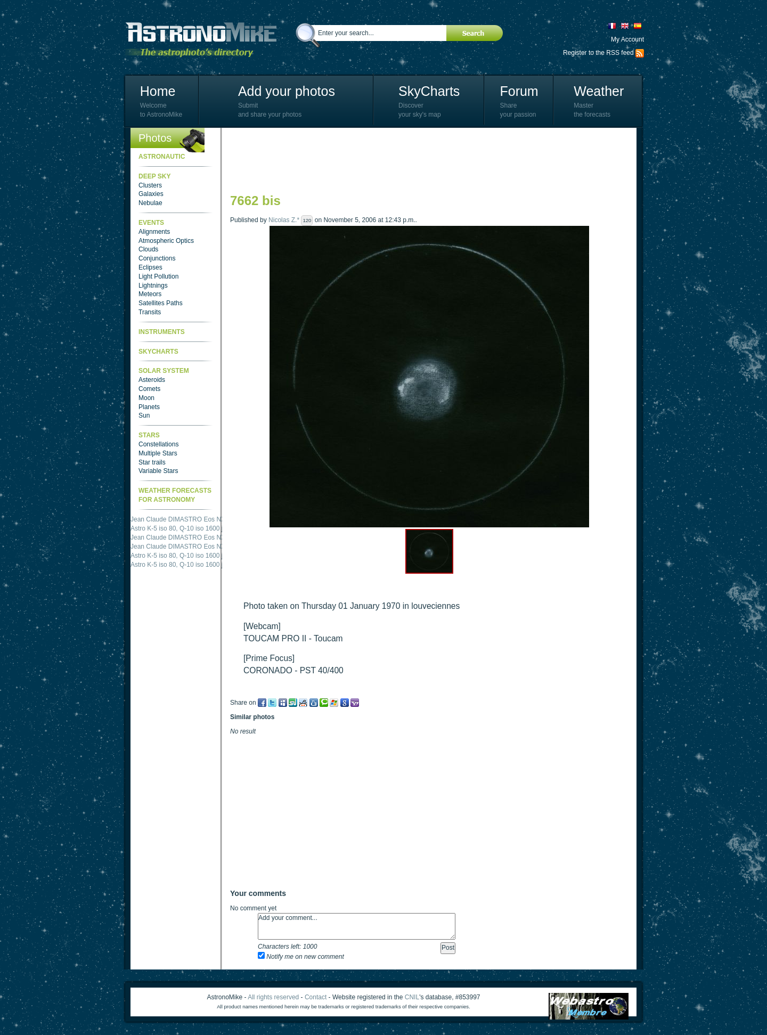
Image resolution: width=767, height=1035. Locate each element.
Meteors (149, 294)
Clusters (150, 185)
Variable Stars (158, 471)
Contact (316, 997)
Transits (149, 312)
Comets (149, 389)
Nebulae (150, 203)
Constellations (158, 444)
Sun (144, 415)
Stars (149, 435)
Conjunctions (156, 258)
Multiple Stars (157, 453)
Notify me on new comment (301, 956)
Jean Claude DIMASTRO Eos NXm (180, 519)
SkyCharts (429, 91)
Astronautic (161, 156)
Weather (599, 91)
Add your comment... (356, 926)
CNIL (412, 997)
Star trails (152, 462)
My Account (627, 39)
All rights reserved (273, 997)
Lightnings (153, 285)
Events (151, 222)
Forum (519, 91)
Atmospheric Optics (166, 241)
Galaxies (151, 194)
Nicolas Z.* (283, 220)
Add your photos (286, 91)
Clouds (148, 249)
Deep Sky (154, 176)
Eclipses (150, 267)
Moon (146, 398)
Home (158, 91)
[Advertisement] (424, 160)
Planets (149, 407)
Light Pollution (158, 276)
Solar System (163, 370)
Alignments (154, 231)
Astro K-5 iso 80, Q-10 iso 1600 (174, 528)
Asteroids (151, 380)
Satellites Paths (160, 303)
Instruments (161, 332)
